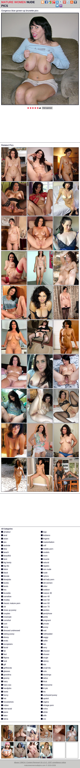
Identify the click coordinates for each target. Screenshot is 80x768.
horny (4, 695)
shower (45, 654)
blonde (5, 576)
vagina (45, 702)
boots (4, 586)
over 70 (45, 607)
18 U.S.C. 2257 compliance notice (53, 762)
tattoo (44, 678)
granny (5, 678)
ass (3, 542)
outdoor (45, 590)
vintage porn (47, 705)
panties (45, 610)
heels (4, 692)
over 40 (45, 596)
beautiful (6, 556)
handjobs (6, 688)
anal (4, 535)
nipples (45, 566)
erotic (4, 641)
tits (43, 692)
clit (3, 607)
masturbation (47, 542)
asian (4, 539)
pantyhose (46, 613)
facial (4, 647)
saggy (44, 637)
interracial (6, 709)
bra (3, 590)
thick (44, 681)
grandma (6, 675)
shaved (45, 651)
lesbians (45, 535)
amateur (6, 532)
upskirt (45, 698)
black (4, 573)
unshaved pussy (49, 695)
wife (44, 715)
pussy (44, 627)
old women (47, 583)
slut (43, 664)
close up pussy (8, 610)
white (44, 712)
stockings (46, 675)
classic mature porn (10, 603)
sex (43, 644)
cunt (4, 624)
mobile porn (47, 549)
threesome (46, 685)
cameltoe (6, 596)
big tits (5, 566)
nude (44, 573)
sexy (44, 647)
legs (44, 532)
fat (3, 651)
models (45, 552)
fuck (4, 661)
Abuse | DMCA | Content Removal (27, 762)
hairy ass (6, 685)
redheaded (46, 634)
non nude (46, 569)
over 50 (45, 600)
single (44, 658)
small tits (46, 668)
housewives (7, 702)
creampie (6, 617)
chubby (5, 600)
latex (4, 715)
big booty (6, 562)
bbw (4, 549)
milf (43, 545)
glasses (5, 671)
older (44, 586)
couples (5, 613)
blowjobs (6, 579)
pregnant (46, 620)
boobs (5, 583)
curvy (4, 627)
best (4, 559)
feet (4, 654)
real (43, 630)
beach (5, 552)
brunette (6, 593)
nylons (45, 576)
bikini (4, 569)
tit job (44, 688)
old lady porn (47, 579)
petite (44, 617)
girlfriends (6, 668)
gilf (3, 664)
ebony (5, 637)
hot (3, 698)
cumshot (6, 620)
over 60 (45, 603)
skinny (45, 661)
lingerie (45, 539)
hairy (4, 681)
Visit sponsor (47, 108)
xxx (43, 719)
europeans (7, 644)
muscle (45, 559)
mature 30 (46, 593)
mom (44, 556)
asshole (5, 545)
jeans (4, 712)
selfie (44, 641)
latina (4, 719)
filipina (5, 658)
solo (44, 671)
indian (5, 705)
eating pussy (7, 634)
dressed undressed (10, 630)
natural (45, 562)
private (45, 624)
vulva (44, 709)
